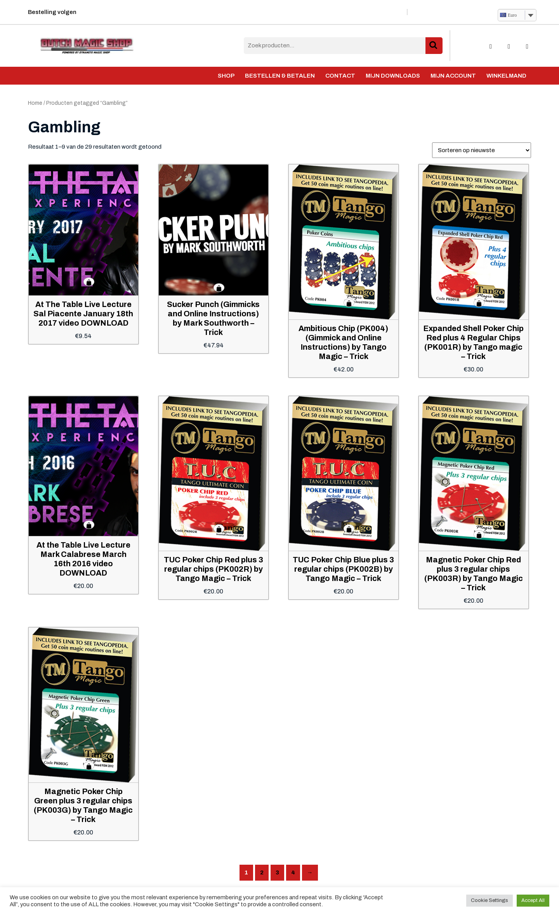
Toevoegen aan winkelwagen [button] (88, 281)
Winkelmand (506, 76)
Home (35, 103)
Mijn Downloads (393, 76)
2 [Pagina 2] (262, 872)
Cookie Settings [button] (489, 900)
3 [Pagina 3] (277, 872)
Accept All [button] (533, 900)
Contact (340, 76)
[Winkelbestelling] (481, 150)
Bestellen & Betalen (280, 76)
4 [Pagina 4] (293, 872)
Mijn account (453, 76)
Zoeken (434, 45)
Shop (226, 76)
